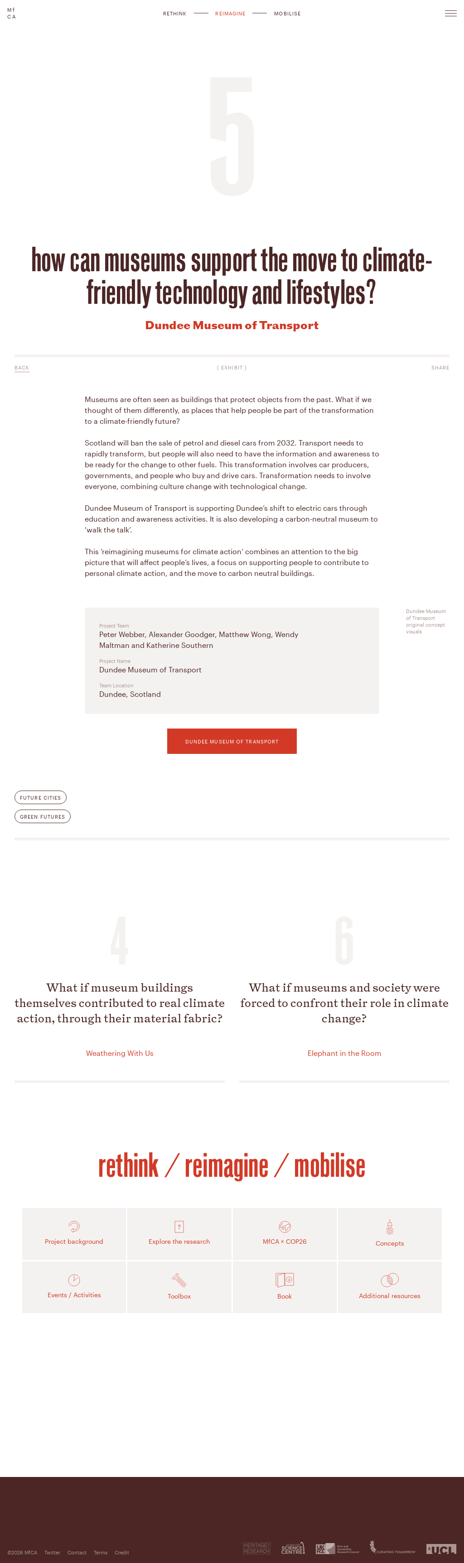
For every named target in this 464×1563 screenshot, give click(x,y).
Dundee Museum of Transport (232, 741)
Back (21, 367)
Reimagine (230, 13)
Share (440, 367)
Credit (122, 1552)
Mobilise (287, 13)
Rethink (175, 13)
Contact (77, 1552)
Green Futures (42, 817)
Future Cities (40, 798)
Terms (100, 1552)
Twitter (52, 1552)
